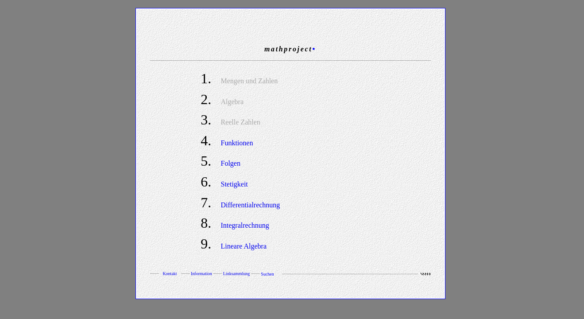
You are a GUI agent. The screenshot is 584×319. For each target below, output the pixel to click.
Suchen (267, 274)
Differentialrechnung (250, 205)
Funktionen (236, 143)
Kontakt (170, 273)
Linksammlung (236, 273)
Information (201, 273)
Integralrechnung (244, 225)
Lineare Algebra (243, 246)
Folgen (230, 163)
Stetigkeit (234, 184)
